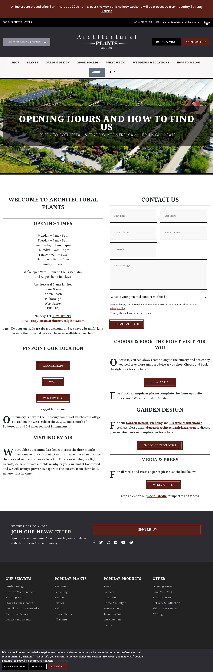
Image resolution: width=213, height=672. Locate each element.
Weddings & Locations (151, 63)
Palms (59, 608)
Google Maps (53, 366)
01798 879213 (143, 22)
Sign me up (147, 529)
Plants (32, 63)
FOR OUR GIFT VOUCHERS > (18, 22)
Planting (156, 423)
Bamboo (60, 597)
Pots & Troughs (114, 608)
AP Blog (158, 614)
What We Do (115, 63)
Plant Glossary (162, 597)
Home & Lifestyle (115, 603)
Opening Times (162, 586)
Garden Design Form (160, 445)
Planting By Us (15, 597)
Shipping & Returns (165, 608)
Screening (61, 592)
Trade (114, 72)
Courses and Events (18, 619)
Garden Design (58, 63)
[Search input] (24, 42)
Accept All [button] (58, 666)
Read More (61, 661)
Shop (15, 63)
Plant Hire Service (17, 614)
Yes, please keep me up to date (131, 314)
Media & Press (163, 485)
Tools (107, 586)
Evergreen (61, 586)
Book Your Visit (162, 592)
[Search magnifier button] (45, 42)
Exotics (59, 603)
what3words (53, 398)
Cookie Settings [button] (14, 666)
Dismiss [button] (106, 11)
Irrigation (110, 597)
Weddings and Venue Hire (22, 608)
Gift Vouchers (112, 619)
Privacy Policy (117, 308)
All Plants (61, 619)
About (97, 72)
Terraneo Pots (113, 614)
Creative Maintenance (185, 423)
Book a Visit (166, 42)
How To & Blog (188, 63)
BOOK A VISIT (160, 382)
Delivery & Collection (166, 603)
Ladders (109, 592)
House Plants (63, 614)
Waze (53, 382)
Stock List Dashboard (19, 603)
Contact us (196, 42)
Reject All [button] (38, 666)
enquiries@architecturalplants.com (177, 22)
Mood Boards (88, 63)
